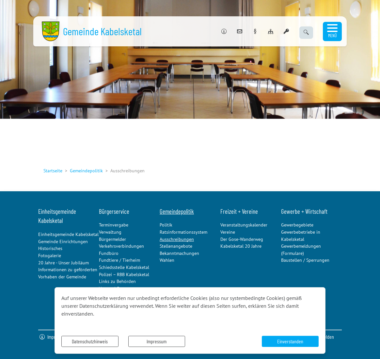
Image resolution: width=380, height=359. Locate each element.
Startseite (52, 170)
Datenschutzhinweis (90, 341)
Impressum (156, 341)
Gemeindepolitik (86, 170)
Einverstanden (290, 341)
